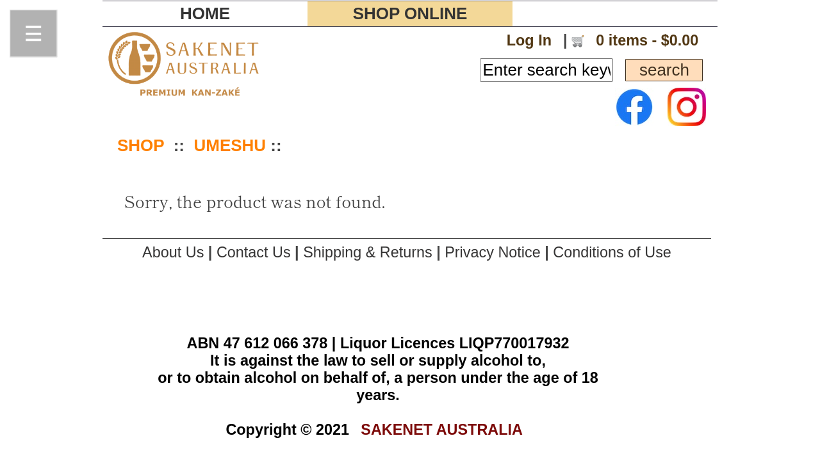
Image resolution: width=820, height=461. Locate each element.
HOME (205, 13)
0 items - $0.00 (645, 40)
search (664, 69)
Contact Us (254, 252)
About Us (173, 252)
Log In (529, 40)
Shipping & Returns (367, 252)
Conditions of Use (612, 252)
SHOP (140, 145)
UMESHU (229, 145)
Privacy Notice (492, 252)
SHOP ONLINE (410, 13)
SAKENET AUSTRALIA (442, 429)
